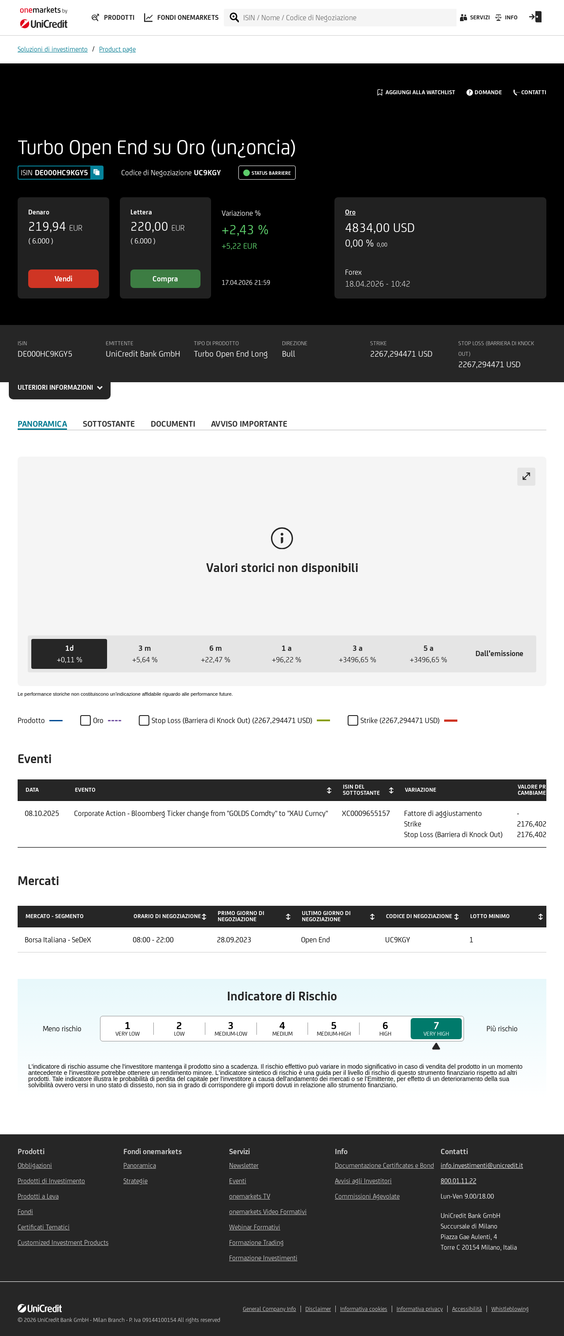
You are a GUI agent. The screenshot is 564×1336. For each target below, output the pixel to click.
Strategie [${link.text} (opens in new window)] (135, 1181)
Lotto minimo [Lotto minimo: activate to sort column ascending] (490, 916)
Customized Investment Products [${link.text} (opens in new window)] (63, 1242)
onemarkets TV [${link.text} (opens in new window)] (249, 1196)
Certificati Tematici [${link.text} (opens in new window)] (44, 1227)
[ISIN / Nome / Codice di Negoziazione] (349, 17)
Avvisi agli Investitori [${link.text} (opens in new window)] (363, 1181)
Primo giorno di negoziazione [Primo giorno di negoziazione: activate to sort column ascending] (241, 916)
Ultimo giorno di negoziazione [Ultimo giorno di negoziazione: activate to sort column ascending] (326, 916)
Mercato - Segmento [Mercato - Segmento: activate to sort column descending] (55, 916)
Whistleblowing (510, 1309)
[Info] (506, 19)
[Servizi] (474, 19)
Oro (350, 212)
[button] (69, 654)
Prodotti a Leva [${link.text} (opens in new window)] (38, 1196)
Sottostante (109, 423)
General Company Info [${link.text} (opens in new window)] (269, 1309)
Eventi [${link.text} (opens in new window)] (237, 1181)
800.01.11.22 (458, 1181)
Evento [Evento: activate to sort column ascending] (85, 789)
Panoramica (42, 423)
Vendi (63, 278)
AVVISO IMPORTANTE (249, 423)
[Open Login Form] (535, 19)
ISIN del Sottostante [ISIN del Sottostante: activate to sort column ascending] (361, 789)
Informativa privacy (420, 1309)
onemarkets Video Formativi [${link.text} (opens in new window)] (268, 1211)
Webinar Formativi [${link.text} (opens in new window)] (254, 1227)
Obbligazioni (35, 1165)
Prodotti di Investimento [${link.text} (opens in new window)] (51, 1181)
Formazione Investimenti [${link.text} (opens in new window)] (263, 1258)
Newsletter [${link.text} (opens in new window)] (244, 1165)
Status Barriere (271, 173)
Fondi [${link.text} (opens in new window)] (25, 1211)
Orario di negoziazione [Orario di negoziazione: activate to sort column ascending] (167, 916)
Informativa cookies (363, 1309)
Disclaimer (318, 1309)
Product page (117, 49)
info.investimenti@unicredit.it (482, 1165)
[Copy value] (96, 172)
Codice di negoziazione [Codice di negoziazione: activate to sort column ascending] (419, 916)
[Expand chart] (526, 477)
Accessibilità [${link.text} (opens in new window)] (467, 1309)
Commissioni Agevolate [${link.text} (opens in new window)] (367, 1196)
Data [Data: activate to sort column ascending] (32, 789)
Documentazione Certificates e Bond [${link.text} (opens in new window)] (384, 1165)
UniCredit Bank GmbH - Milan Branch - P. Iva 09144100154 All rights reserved (128, 1320)
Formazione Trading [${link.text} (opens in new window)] (256, 1242)
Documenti (173, 423)
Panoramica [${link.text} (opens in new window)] (139, 1165)
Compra (165, 278)
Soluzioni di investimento (53, 49)
